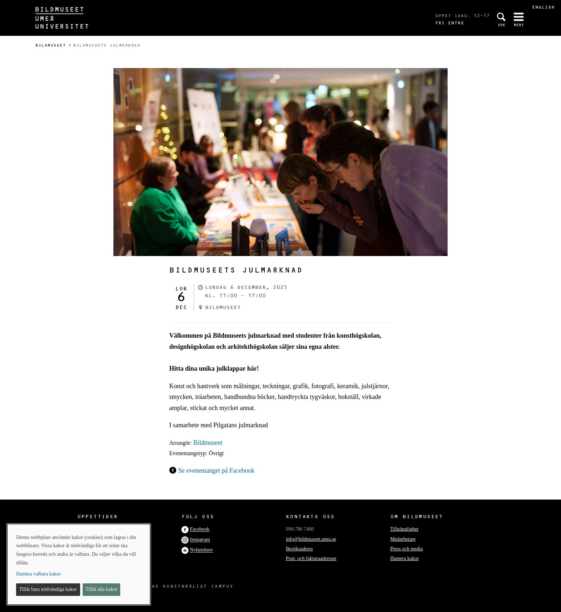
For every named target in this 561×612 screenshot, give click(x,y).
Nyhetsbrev (201, 550)
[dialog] (78, 564)
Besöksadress (299, 548)
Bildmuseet (50, 45)
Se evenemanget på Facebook (216, 470)
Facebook (199, 529)
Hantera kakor (404, 558)
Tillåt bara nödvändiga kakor (48, 589)
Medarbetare (403, 539)
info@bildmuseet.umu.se (311, 539)
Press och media (406, 548)
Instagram (200, 540)
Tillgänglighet (404, 529)
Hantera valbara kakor (38, 574)
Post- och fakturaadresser (311, 558)
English (543, 7)
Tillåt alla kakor (101, 589)
